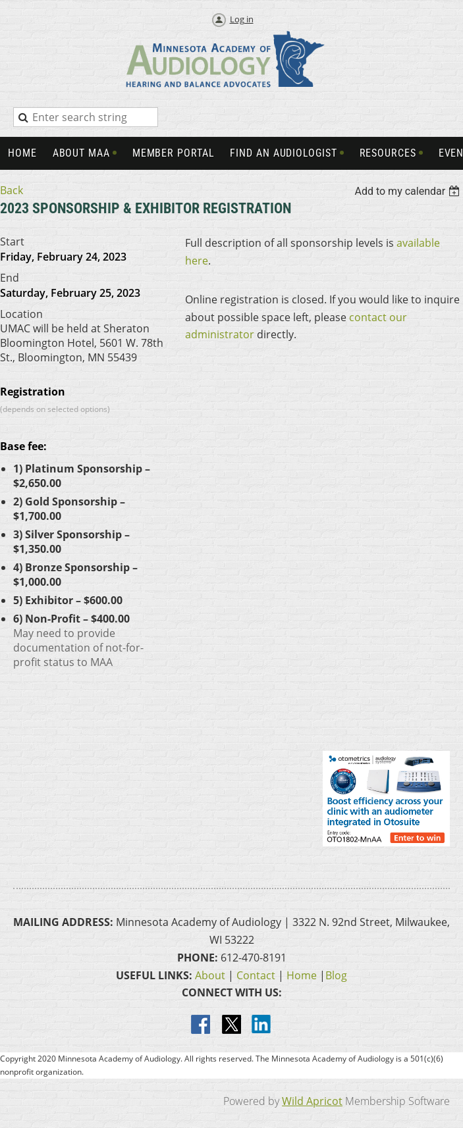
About (210, 975)
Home (301, 975)
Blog (336, 975)
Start (12, 241)
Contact (255, 975)
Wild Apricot (312, 1101)
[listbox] (408, 191)
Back (11, 190)
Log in (242, 19)
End (9, 277)
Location (21, 314)
